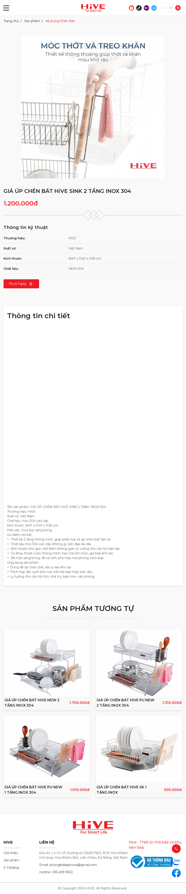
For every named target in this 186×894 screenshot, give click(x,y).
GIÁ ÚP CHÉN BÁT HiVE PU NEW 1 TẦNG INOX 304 (33, 790)
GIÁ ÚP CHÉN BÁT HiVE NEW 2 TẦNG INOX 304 (31, 703)
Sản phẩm (32, 21)
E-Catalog (11, 867)
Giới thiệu (11, 853)
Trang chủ (11, 21)
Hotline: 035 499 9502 (56, 872)
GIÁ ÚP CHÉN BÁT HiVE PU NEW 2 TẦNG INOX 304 (125, 703)
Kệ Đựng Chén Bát (60, 21)
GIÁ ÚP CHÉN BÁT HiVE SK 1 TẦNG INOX (122, 790)
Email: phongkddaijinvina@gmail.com (68, 865)
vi (171, 8)
